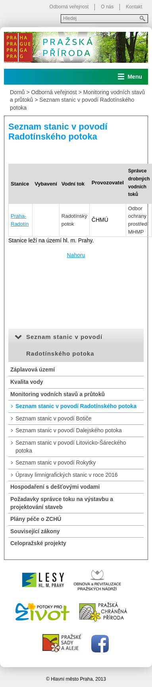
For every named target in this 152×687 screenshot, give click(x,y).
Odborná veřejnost (69, 7)
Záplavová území (32, 369)
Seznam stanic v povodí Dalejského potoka (68, 430)
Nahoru (76, 255)
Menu (134, 77)
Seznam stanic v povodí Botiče (53, 418)
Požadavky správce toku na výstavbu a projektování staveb (61, 503)
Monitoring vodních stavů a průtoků (57, 394)
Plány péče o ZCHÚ (35, 519)
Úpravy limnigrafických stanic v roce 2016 (66, 475)
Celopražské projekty (38, 543)
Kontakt (134, 7)
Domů (17, 92)
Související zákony (35, 531)
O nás (107, 7)
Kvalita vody (26, 382)
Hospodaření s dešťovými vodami (55, 487)
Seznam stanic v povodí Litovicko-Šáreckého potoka (70, 446)
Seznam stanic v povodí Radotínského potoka (76, 406)
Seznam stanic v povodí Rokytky (55, 462)
